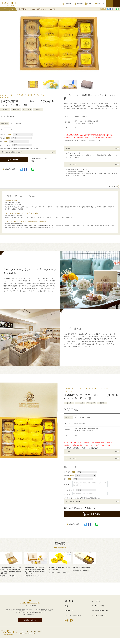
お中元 (29, 95)
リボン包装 (3, 134)
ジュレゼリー (5, 98)
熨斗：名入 (67, 484)
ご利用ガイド (69, 610)
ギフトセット (41, 95)
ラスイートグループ (98, 615)
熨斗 (1, 141)
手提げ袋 (2, 138)
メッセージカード (5, 145)
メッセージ (67, 494)
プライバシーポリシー (99, 606)
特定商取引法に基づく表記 (100, 610)
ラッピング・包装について (73, 615)
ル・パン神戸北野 (16, 95)
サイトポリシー (97, 601)
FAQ (66, 606)
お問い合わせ (69, 601)
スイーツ (3, 95)
